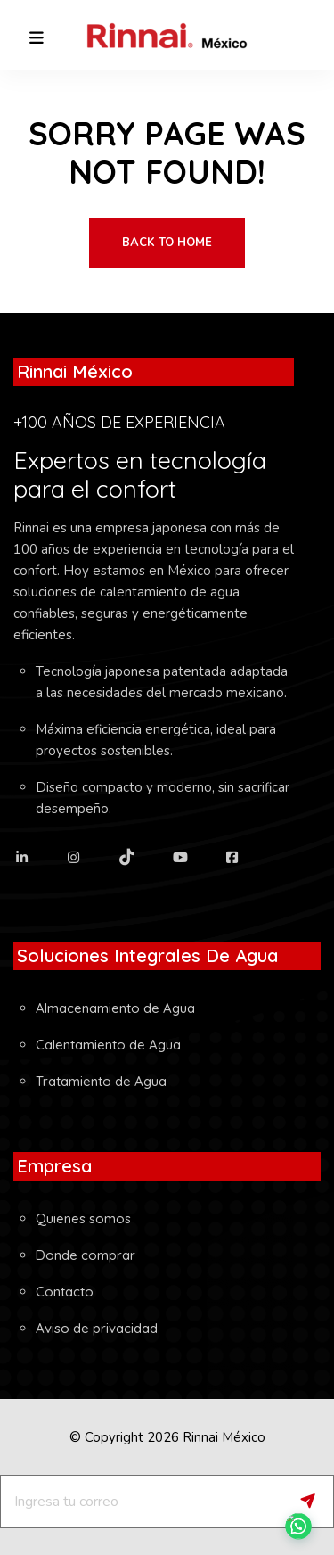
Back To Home (167, 242)
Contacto (65, 1291)
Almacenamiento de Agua (115, 1008)
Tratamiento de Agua (101, 1081)
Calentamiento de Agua (108, 1044)
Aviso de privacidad (97, 1328)
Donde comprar (85, 1254)
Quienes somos (83, 1218)
